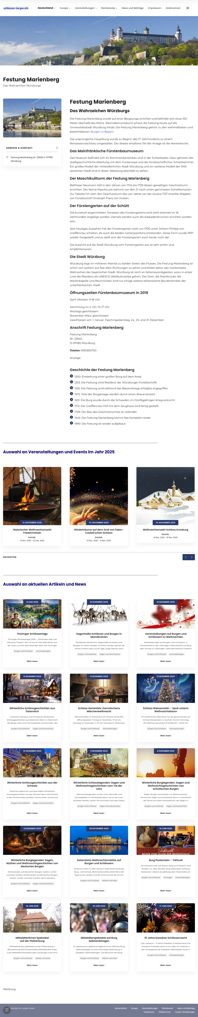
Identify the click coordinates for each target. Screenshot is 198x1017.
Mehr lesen (32, 661)
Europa (65, 8)
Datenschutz (173, 8)
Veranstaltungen (86, 8)
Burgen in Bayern (102, 131)
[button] (7, 1010)
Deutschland (46, 8)
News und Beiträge (132, 8)
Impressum (154, 8)
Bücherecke (109, 8)
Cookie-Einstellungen (185, 1012)
